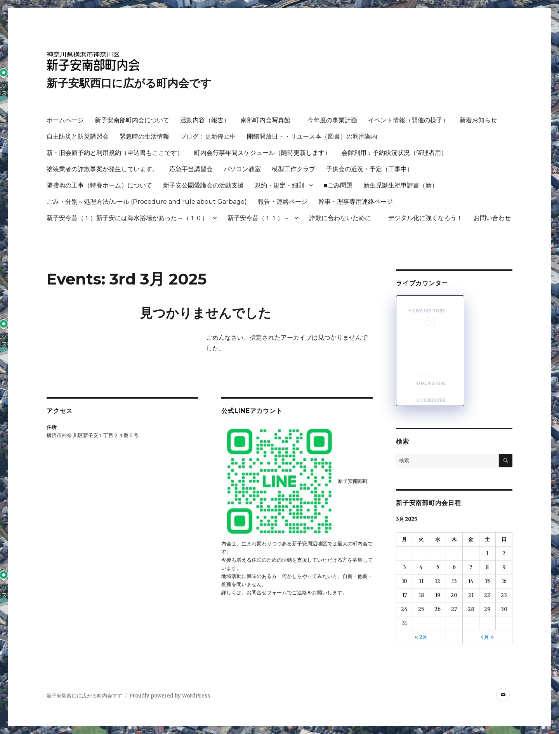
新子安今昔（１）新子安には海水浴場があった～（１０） (127, 218)
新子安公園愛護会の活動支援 (203, 185)
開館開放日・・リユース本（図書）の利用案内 (312, 136)
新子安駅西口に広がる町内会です (129, 83)
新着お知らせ (478, 120)
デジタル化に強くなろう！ (425, 218)
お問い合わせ (492, 218)
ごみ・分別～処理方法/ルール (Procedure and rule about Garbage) (147, 201)
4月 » (487, 637)
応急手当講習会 (191, 169)
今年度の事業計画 (332, 120)
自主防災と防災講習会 (78, 136)
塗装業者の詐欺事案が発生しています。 (102, 169)
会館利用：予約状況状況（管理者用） (394, 152)
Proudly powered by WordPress (169, 695)
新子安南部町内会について (132, 120)
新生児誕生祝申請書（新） (400, 185)
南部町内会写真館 (269, 120)
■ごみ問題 (338, 185)
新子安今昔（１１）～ (258, 218)
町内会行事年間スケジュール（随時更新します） (262, 152)
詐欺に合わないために (343, 218)
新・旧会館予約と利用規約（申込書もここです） (115, 152)
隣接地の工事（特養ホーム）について (99, 185)
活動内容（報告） (205, 120)
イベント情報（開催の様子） (408, 120)
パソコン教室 (242, 169)
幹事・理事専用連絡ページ (355, 201)
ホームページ (65, 120)
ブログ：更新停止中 (208, 136)
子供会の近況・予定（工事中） (369, 169)
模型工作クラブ (293, 169)
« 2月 (421, 637)
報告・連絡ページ (282, 201)
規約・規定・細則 (279, 185)
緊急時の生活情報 (144, 136)
